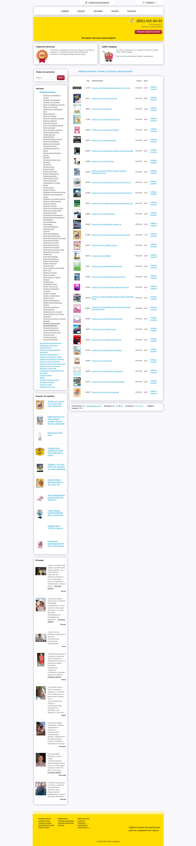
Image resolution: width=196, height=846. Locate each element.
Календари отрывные (50, 256)
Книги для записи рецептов (52, 130)
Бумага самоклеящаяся (51, 300)
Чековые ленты (48, 298)
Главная (65, 11)
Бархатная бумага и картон (52, 139)
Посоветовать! (83, 825)
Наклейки (46, 157)
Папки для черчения (50, 107)
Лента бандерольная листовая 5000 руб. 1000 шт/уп (56, 497)
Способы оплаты (44, 821)
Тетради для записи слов (52, 332)
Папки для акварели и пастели (53, 104)
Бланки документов (50, 263)
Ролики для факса (49, 293)
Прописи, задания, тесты (51, 160)
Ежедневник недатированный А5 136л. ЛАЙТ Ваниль (56, 543)
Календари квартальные (51, 236)
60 (121, 406)
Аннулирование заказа (46, 825)
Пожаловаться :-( (84, 827)
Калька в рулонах (49, 190)
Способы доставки (44, 823)
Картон (45, 151)
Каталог (81, 11)
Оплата (115, 11)
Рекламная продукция (47, 387)
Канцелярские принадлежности (51, 343)
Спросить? (81, 821)
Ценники (46, 305)
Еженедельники (48, 229)
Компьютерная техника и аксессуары (52, 364)
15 (117, 406)
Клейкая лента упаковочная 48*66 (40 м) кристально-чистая (55, 451)
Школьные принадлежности (49, 354)
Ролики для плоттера (50, 286)
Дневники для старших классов (54, 199)
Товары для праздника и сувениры (52, 359)
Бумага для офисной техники (50, 361)
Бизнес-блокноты (49, 114)
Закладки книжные (49, 203)
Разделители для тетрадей (52, 312)
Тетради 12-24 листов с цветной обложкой (115, 71)
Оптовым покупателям (66, 823)
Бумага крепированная (51, 141)
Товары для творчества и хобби (51, 357)
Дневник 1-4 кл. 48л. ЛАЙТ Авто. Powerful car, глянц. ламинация (57, 466)
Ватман (45, 185)
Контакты (131, 11)
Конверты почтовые (50, 273)
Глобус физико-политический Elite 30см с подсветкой (55, 513)
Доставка (98, 11)
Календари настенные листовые (54, 238)
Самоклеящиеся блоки (51, 132)
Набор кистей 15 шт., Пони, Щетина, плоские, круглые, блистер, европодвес (56, 420)
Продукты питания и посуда (49, 380)
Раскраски (46, 162)
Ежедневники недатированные (54, 217)
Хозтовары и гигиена (47, 382)
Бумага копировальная (51, 174)
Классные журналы (50, 206)
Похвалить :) (82, 823)
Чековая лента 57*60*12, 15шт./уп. (55, 527)
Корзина (150, 2)
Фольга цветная (48, 167)
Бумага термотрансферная (52, 302)
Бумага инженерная (50, 171)
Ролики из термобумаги (51, 296)
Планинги (46, 231)
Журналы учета (48, 266)
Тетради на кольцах (50, 337)
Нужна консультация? (99, 2)
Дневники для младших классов (54, 192)
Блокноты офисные (50, 121)
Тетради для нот (49, 335)
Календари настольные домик (53, 249)
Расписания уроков (49, 213)
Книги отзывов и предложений (53, 268)
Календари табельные (51, 259)
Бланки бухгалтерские (51, 261)
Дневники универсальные (52, 201)
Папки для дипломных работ (53, 208)
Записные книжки (49, 128)
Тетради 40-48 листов (50, 328)
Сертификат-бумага (50, 284)
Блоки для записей (49, 116)
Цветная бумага (48, 169)
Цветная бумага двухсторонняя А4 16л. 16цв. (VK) (55, 482)
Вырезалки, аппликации (51, 144)
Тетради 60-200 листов (51, 330)
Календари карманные (51, 233)
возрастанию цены (94, 406)
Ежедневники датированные (53, 215)
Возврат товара (43, 827)
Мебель (42, 377)
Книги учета (47, 270)
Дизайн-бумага (48, 282)
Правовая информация (66, 821)
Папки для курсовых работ (52, 210)
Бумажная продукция (87, 71)
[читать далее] (54, 677)
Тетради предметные (50, 339)
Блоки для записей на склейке (53, 118)
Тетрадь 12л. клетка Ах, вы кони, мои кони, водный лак (56, 403)
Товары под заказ (46, 384)
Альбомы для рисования (51, 100)
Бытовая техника (46, 375)
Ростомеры (47, 164)
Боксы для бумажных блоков (53, 125)
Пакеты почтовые (49, 275)
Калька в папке (48, 187)
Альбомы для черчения (51, 102)
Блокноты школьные (50, 123)
